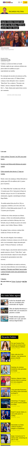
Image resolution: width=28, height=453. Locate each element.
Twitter (13, 281)
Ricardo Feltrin (4, 58)
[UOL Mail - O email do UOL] (19, 2)
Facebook (18, 281)
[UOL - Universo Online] (12, 2)
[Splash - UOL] (7, 2)
